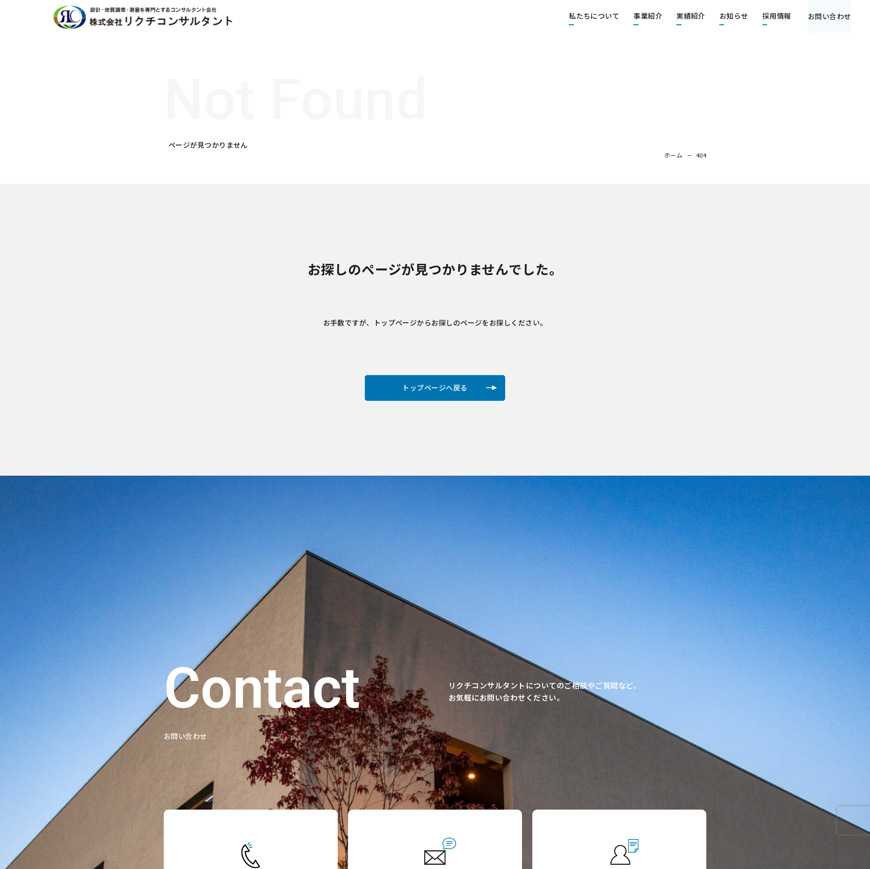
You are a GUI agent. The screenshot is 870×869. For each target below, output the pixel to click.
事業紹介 (638, 16)
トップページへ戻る (434, 390)
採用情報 (767, 16)
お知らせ (725, 16)
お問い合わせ (825, 16)
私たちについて (585, 16)
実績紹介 (681, 16)
